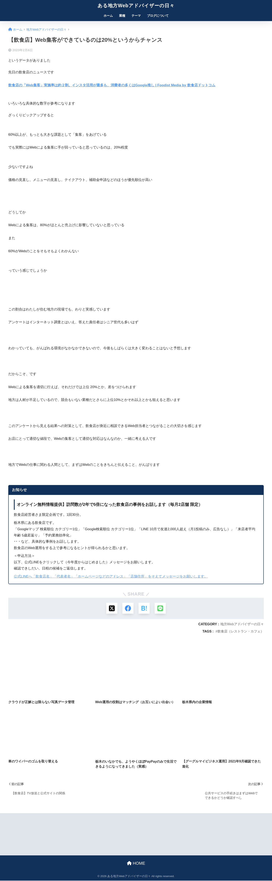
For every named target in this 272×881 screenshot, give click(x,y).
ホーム (108, 15)
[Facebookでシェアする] (128, 608)
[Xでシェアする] (111, 608)
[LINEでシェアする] (160, 608)
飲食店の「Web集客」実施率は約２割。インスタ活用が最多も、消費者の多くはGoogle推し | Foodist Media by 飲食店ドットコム (111, 85)
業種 (122, 15)
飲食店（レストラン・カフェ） (240, 632)
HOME (136, 863)
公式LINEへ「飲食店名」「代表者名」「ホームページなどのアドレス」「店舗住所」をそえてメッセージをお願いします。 (111, 576)
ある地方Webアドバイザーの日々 (136, 5)
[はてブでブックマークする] (144, 608)
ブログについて (158, 15)
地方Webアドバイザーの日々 (242, 624)
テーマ (136, 15)
